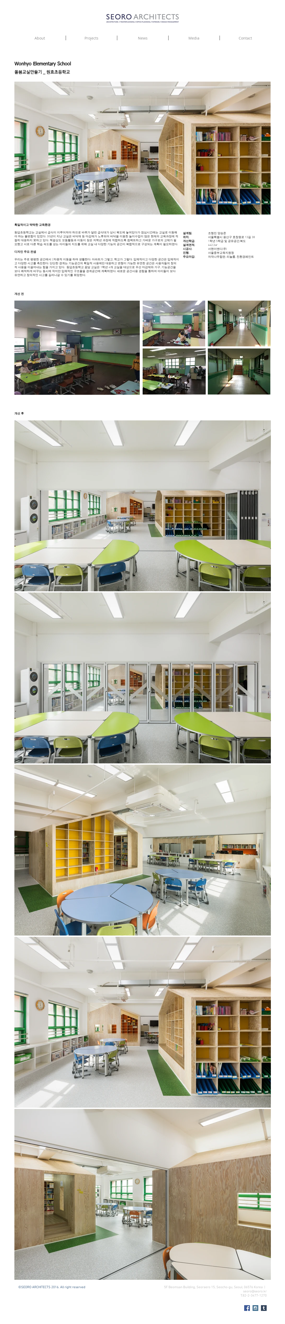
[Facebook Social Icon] (247, 1308)
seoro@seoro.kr (255, 1291)
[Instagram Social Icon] (255, 1308)
